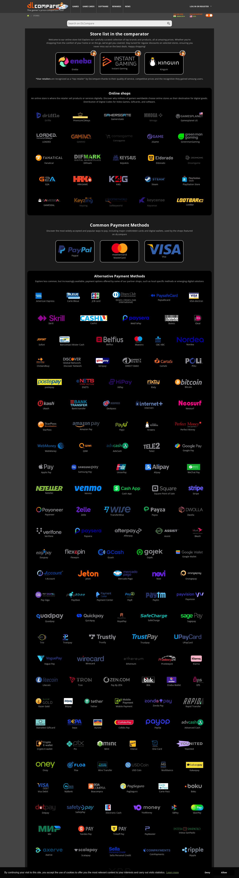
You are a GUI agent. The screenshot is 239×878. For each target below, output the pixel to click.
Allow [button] (224, 872)
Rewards (116, 6)
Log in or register (199, 6)
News (127, 6)
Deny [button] (207, 872)
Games (75, 6)
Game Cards (89, 6)
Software (103, 6)
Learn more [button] (172, 872)
